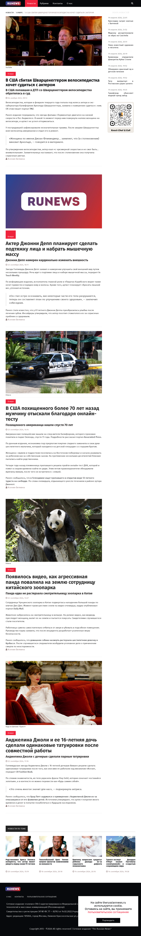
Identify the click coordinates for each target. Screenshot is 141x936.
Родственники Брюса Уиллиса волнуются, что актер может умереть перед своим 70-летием (20, 862)
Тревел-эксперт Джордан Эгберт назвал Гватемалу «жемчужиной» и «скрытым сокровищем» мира (120, 863)
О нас (70, 3)
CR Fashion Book (24, 771)
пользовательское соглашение (108, 912)
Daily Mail (18, 608)
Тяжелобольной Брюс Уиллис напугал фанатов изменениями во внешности (54, 862)
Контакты (58, 3)
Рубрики (44, 3)
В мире (19, 13)
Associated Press (92, 437)
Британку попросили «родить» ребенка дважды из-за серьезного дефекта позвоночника (87, 863)
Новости (31, 3)
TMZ (32, 108)
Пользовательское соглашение (42, 897)
